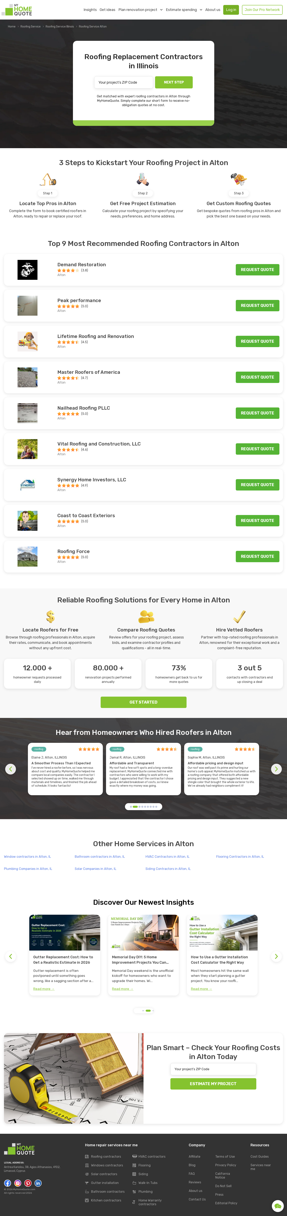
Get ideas (107, 10)
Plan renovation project (140, 10)
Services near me (261, 1167)
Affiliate (194, 1156)
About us (212, 10)
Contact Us (197, 1199)
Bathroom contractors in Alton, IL (100, 857)
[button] (131, 807)
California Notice (222, 1175)
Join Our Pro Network (262, 10)
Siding (140, 1174)
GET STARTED (143, 702)
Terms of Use (225, 1156)
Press (219, 1194)
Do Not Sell (223, 1186)
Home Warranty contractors (147, 1202)
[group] (64, 955)
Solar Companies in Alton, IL (95, 869)
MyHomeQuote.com (24, 1189)
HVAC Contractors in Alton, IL (167, 857)
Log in (231, 10)
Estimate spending (184, 10)
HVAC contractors (149, 1157)
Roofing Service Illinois (60, 26)
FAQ (192, 1174)
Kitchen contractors (103, 1200)
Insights (90, 10)
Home (12, 26)
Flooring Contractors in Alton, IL (240, 857)
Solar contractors (101, 1174)
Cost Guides (260, 1156)
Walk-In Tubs (145, 1183)
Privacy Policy (225, 1165)
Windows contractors (104, 1165)
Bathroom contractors (105, 1192)
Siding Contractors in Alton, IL (168, 869)
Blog (192, 1165)
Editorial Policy (226, 1203)
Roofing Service (31, 26)
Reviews (195, 1182)
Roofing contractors (103, 1157)
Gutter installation (102, 1183)
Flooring (142, 1165)
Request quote (257, 269)
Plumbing (143, 1192)
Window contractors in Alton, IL (27, 857)
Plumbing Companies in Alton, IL (28, 869)
